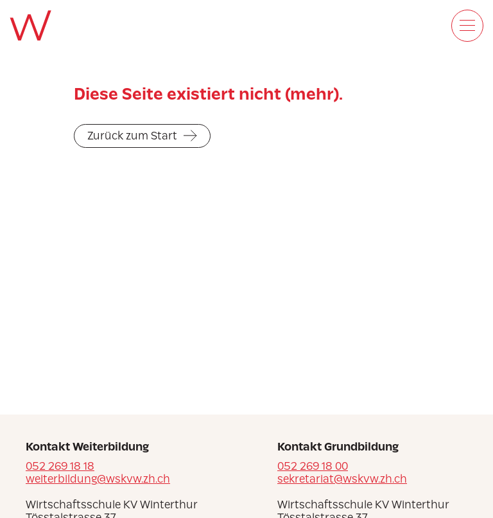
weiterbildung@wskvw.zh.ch (98, 478)
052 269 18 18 (60, 466)
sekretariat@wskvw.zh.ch (342, 478)
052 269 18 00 (312, 466)
